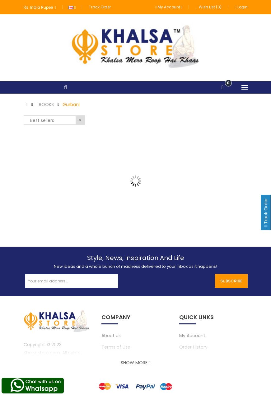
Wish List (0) (209, 7)
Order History (193, 347)
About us (111, 335)
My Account (192, 335)
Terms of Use (115, 347)
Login (241, 7)
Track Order (100, 7)
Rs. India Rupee (40, 7)
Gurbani (71, 104)
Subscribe (231, 281)
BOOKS (46, 104)
